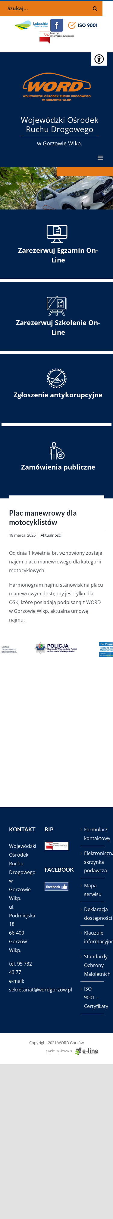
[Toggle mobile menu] (101, 158)
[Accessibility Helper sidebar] (99, 58)
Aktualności (51, 535)
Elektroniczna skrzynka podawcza (92, 862)
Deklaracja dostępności (92, 913)
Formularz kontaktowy (92, 834)
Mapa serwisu (92, 890)
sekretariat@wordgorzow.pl (40, 989)
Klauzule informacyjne (92, 937)
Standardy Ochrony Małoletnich (92, 965)
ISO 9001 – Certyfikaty (92, 997)
